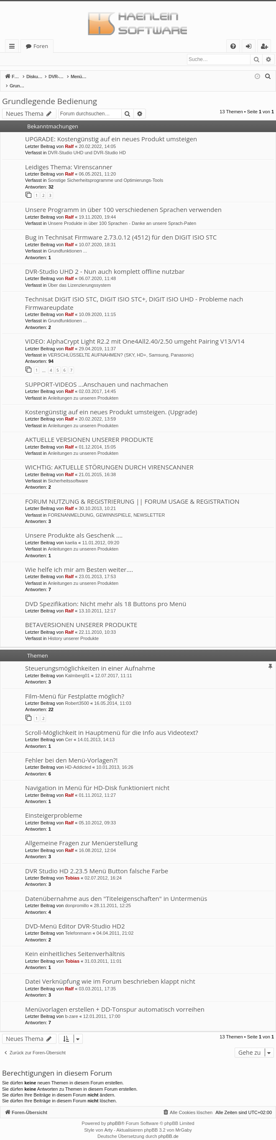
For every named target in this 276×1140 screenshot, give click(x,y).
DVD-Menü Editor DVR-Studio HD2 (75, 917)
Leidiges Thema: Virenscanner (68, 158)
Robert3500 (77, 694)
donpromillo (77, 897)
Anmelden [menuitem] (251, 47)
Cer (68, 731)
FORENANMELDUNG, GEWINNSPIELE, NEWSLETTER (106, 506)
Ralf (69, 137)
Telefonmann (78, 924)
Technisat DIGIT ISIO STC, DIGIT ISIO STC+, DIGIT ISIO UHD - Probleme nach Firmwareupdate (134, 294)
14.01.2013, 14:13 (96, 731)
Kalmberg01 (77, 667)
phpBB (114, 1114)
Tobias (72, 869)
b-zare (71, 1007)
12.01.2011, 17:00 (101, 1007)
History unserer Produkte (73, 629)
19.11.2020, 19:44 (97, 208)
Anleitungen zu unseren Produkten (83, 389)
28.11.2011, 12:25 (112, 897)
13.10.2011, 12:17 (97, 602)
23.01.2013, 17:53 (97, 568)
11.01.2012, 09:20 (100, 534)
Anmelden (21, 59)
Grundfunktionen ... (67, 242)
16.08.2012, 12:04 (97, 841)
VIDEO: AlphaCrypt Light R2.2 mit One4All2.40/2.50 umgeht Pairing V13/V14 (134, 333)
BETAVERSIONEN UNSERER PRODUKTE (81, 616)
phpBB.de (168, 1127)
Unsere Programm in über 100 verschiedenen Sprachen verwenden (123, 201)
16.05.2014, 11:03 (112, 694)
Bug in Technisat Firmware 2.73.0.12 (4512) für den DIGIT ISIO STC (121, 228)
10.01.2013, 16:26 (114, 758)
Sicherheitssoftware (68, 472)
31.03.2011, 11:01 (103, 952)
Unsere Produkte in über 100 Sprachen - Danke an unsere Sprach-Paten (122, 214)
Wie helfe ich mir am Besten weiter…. (79, 561)
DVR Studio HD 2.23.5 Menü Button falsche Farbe (96, 862)
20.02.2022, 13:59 (97, 410)
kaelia (71, 534)
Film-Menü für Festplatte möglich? (74, 687)
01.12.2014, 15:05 (97, 438)
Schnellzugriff (13, 47)
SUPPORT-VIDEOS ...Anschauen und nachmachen (96, 376)
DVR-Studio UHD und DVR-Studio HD (86, 144)
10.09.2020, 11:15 (97, 306)
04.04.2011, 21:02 (115, 924)
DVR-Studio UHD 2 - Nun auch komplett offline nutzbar (104, 263)
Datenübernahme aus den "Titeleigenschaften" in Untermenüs (116, 890)
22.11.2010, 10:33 (97, 623)
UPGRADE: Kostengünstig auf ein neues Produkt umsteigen (111, 130)
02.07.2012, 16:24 (103, 869)
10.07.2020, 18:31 (97, 236)
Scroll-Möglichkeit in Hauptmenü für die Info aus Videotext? (111, 724)
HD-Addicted (78, 758)
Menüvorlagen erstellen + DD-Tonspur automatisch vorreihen (114, 1001)
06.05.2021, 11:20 (97, 165)
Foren (40, 46)
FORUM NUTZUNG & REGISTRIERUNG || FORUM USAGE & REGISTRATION (132, 493)
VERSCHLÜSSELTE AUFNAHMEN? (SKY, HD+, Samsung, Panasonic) (121, 346)
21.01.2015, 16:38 (97, 466)
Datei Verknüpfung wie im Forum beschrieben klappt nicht (110, 973)
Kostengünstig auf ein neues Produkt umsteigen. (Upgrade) (111, 403)
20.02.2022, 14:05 (97, 137)
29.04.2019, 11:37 (97, 340)
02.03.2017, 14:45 (97, 382)
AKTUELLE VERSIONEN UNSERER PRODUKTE (89, 431)
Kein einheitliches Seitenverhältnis (75, 945)
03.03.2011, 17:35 (97, 980)
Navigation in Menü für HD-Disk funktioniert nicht (97, 779)
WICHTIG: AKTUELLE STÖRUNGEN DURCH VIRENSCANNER (109, 458)
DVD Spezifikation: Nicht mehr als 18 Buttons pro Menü (105, 595)
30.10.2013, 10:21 (97, 499)
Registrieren (58, 59)
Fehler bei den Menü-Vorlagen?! (71, 751)
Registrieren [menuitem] (266, 47)
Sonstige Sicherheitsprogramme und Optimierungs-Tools (105, 171)
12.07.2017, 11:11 (113, 667)
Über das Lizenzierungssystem (79, 276)
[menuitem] (233, 46)
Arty (109, 1121)
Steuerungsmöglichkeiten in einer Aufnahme (90, 659)
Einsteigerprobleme (53, 807)
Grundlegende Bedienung (49, 92)
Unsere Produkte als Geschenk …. (74, 527)
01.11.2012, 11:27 (97, 786)
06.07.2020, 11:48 (97, 270)
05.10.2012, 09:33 (97, 814)
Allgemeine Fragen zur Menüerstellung (81, 834)
